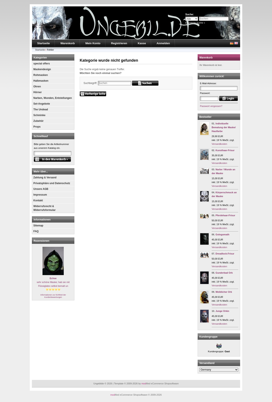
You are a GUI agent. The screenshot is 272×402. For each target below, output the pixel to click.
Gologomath (222, 234)
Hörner (37, 92)
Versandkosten (219, 144)
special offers (41, 63)
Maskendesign (42, 69)
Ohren (37, 86)
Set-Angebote (41, 103)
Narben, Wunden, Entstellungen (52, 98)
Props (37, 126)
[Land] (219, 370)
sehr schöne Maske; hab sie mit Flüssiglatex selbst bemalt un (53, 282)
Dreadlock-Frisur (224, 253)
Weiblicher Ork (223, 292)
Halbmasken (40, 80)
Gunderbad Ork (224, 272)
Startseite (43, 43)
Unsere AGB (40, 189)
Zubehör (38, 120)
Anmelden (163, 43)
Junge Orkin (222, 311)
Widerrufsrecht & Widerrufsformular (44, 208)
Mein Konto (93, 43)
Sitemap (38, 225)
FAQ (36, 231)
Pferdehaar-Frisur (225, 215)
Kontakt (38, 200)
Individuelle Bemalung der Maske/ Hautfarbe (224, 127)
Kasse (142, 43)
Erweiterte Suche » (195, 22)
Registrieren (119, 43)
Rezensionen (41, 240)
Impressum (40, 194)
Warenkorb (67, 43)
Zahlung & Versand (45, 177)
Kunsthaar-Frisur (224, 150)
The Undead (40, 109)
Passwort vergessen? (211, 106)
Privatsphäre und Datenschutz (51, 183)
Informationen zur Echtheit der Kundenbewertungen (53, 296)
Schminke (39, 115)
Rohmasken (40, 75)
